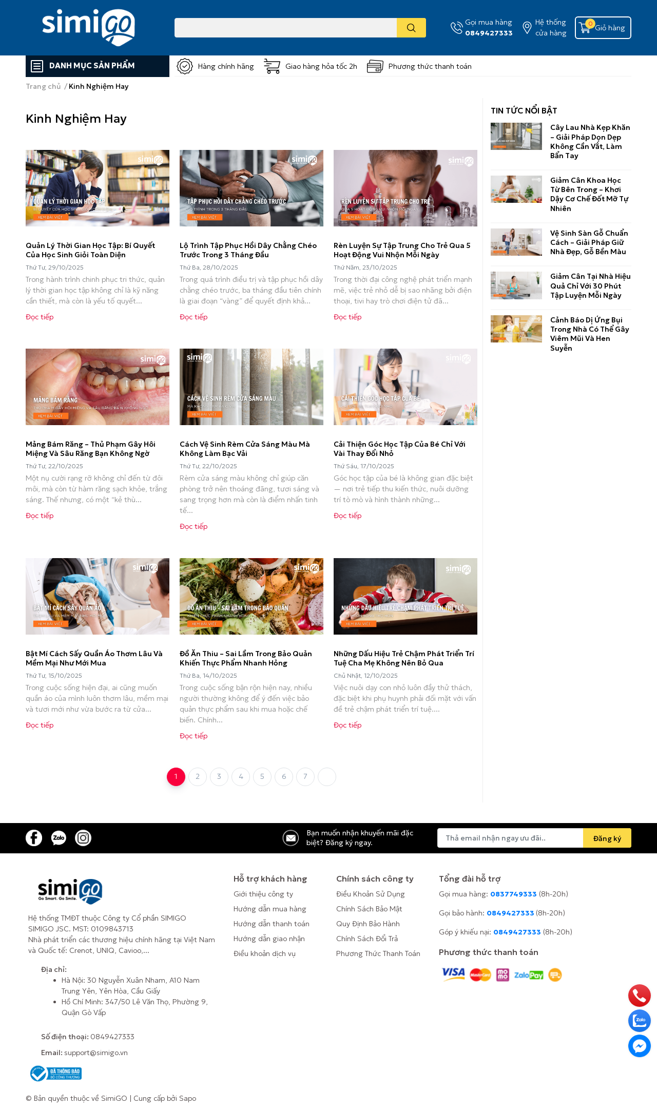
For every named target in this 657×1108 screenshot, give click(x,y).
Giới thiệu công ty (263, 894)
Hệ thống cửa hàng (551, 27)
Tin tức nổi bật (524, 110)
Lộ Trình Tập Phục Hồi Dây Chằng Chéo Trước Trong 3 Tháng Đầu (248, 250)
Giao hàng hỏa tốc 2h (321, 66)
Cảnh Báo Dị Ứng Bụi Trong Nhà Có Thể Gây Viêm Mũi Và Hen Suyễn (589, 334)
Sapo (187, 1098)
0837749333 (513, 894)
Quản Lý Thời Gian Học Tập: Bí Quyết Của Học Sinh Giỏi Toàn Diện (90, 250)
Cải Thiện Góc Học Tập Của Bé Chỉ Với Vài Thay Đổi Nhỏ (400, 449)
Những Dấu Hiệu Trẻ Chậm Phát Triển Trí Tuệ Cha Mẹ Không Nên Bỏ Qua (404, 658)
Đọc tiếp (39, 316)
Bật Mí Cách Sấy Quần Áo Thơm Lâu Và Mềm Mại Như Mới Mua (94, 658)
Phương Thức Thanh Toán (378, 953)
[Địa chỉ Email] (534, 838)
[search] (411, 27)
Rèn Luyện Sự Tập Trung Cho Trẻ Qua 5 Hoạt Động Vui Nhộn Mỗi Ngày (402, 250)
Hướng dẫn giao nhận (269, 938)
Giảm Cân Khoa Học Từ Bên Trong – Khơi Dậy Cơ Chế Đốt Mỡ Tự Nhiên (589, 194)
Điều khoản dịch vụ (265, 953)
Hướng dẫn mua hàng (270, 908)
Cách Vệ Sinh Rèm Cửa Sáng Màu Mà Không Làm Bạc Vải (245, 449)
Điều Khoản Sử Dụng (370, 894)
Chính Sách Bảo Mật (369, 908)
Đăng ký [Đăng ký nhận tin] (607, 838)
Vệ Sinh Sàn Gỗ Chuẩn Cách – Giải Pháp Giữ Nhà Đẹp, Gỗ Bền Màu (589, 242)
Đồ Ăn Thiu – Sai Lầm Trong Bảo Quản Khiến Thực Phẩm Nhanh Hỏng (246, 658)
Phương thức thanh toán (430, 66)
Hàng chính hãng (226, 66)
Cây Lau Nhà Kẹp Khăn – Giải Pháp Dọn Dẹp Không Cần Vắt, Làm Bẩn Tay (590, 141)
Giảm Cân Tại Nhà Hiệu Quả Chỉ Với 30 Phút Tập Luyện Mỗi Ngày (590, 285)
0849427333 (489, 32)
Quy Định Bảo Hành (368, 923)
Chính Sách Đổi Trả (367, 938)
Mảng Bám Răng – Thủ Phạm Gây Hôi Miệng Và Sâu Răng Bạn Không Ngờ (91, 449)
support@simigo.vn (96, 1052)
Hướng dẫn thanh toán (272, 923)
